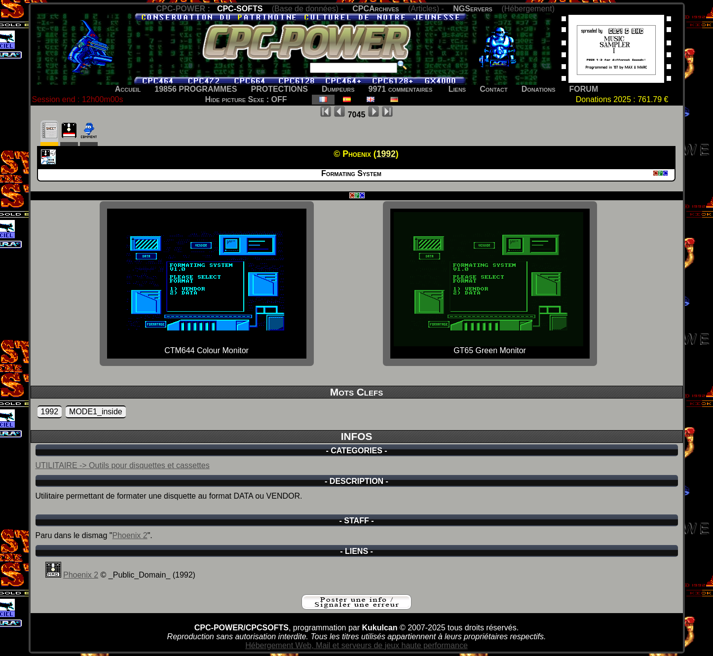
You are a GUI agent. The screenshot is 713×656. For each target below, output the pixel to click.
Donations (539, 89)
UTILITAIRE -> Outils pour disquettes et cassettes (123, 465)
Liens (457, 89)
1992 (50, 411)
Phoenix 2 (129, 535)
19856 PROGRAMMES (195, 89)
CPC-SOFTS (240, 8)
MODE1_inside (95, 411)
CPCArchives (375, 8)
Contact (494, 89)
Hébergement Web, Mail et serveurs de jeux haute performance (356, 645)
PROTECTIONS (279, 89)
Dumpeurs (338, 89)
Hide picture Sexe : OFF (246, 99)
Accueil (128, 89)
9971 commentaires (401, 89)
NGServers (472, 8)
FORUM (584, 89)
